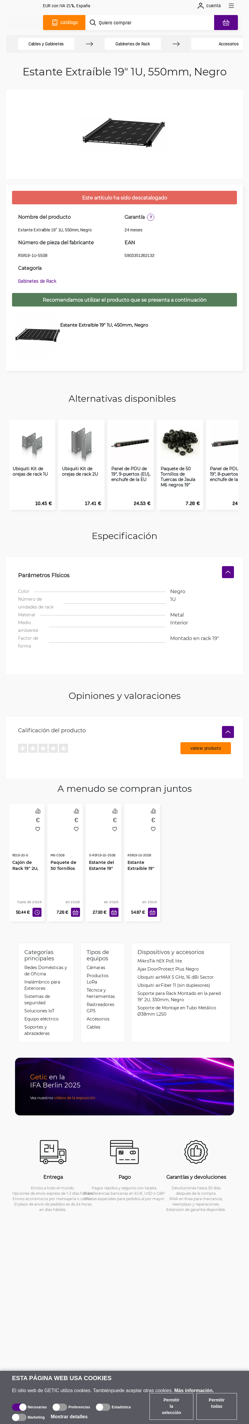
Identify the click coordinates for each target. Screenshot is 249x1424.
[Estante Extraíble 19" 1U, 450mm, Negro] (36, 335)
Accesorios (98, 1006)
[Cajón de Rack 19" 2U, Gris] (27, 825)
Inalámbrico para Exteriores (42, 972)
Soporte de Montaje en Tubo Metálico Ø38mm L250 (176, 998)
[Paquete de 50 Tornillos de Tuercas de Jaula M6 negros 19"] (65, 825)
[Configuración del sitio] (66, 6)
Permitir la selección (171, 1406)
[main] (26, 22)
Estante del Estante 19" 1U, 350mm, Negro (101, 860)
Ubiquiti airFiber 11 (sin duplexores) (173, 972)
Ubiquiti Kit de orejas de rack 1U (30, 460)
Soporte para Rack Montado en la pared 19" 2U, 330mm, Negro (179, 984)
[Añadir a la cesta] (75, 901)
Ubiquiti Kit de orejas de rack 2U (80, 460)
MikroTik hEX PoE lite (159, 948)
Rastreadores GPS (100, 995)
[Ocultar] (228, 561)
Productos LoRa (98, 966)
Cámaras (96, 955)
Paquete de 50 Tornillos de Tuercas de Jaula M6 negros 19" (178, 465)
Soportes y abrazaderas (37, 1017)
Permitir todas (217, 1403)
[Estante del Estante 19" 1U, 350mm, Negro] (103, 825)
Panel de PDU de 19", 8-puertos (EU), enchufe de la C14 (229, 463)
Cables (93, 1014)
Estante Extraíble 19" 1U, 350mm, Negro (141, 860)
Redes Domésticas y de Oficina (45, 958)
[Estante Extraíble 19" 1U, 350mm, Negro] (142, 825)
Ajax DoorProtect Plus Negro (168, 956)
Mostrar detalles (69, 1416)
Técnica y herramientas (101, 980)
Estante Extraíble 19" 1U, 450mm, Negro (104, 325)
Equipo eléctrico (41, 1006)
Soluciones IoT (39, 998)
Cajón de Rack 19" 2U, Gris (25, 857)
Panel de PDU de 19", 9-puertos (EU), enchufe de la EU (130, 463)
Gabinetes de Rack (132, 43)
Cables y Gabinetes (46, 43)
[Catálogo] (64, 22)
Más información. (194, 1390)
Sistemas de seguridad (37, 987)
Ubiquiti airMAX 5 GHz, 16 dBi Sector (175, 964)
